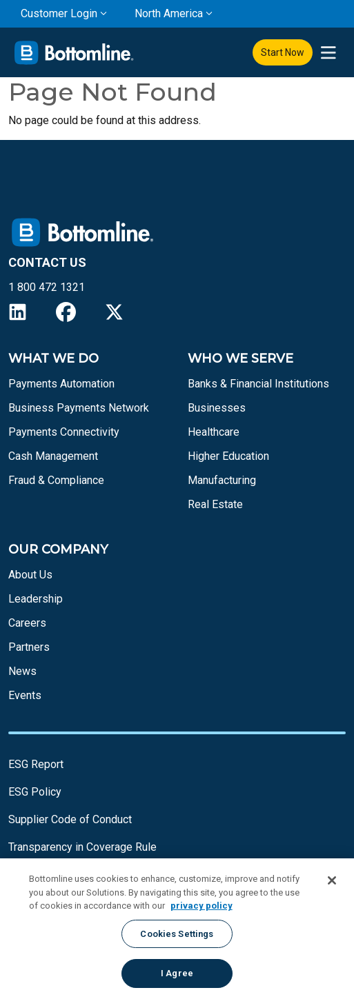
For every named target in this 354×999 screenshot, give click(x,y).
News (22, 671)
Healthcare (213, 431)
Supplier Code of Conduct (70, 819)
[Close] (332, 880)
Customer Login (59, 13)
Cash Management (53, 456)
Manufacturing (222, 480)
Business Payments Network (78, 407)
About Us (30, 574)
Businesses (217, 407)
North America (169, 13)
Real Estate (215, 504)
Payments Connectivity (63, 431)
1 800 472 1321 (46, 287)
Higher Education (228, 456)
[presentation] (328, 53)
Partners (29, 647)
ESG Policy (34, 791)
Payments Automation (61, 383)
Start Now (282, 52)
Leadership (35, 598)
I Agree (177, 973)
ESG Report (35, 764)
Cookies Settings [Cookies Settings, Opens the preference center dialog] (176, 934)
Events (24, 695)
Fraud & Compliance (56, 480)
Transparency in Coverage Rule (82, 847)
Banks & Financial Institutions (258, 383)
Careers (27, 622)
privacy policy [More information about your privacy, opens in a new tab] (201, 905)
